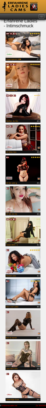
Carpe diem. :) (12, 245)
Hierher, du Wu (12, 121)
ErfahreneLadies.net (9, 406)
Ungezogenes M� (13, 59)
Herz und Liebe (12, 307)
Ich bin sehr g (11, 183)
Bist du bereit (11, 338)
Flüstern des (11, 276)
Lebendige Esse (12, 399)
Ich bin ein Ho (11, 214)
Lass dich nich (12, 368)
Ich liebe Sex (11, 152)
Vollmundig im (11, 90)
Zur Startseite (41, 406)
